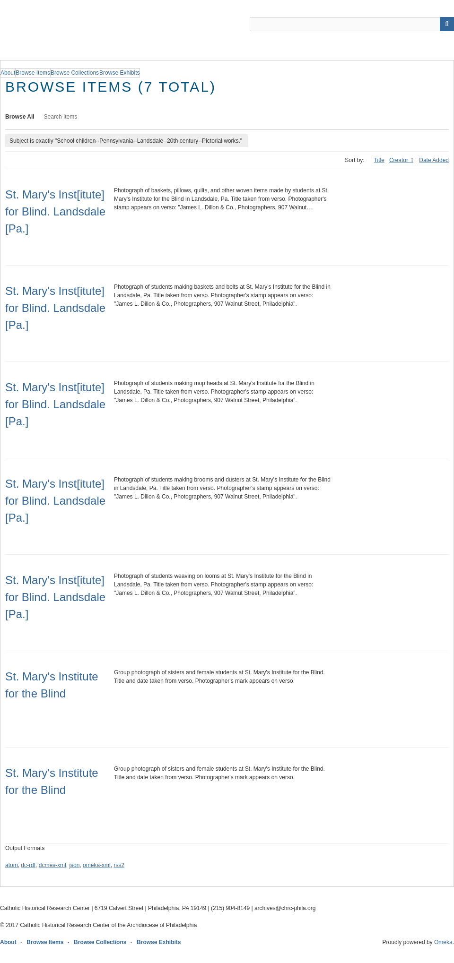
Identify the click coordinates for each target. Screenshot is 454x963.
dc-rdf (28, 865)
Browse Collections (100, 942)
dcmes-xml (52, 865)
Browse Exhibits (159, 942)
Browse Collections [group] (75, 72)
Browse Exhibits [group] (119, 72)
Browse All (20, 116)
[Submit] (447, 24)
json (74, 865)
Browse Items (44, 942)
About (8, 942)
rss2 (119, 865)
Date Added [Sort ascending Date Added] (434, 160)
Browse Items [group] (33, 72)
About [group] (7, 72)
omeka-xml (97, 865)
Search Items (61, 116)
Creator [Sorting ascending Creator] (399, 160)
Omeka (443, 942)
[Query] (352, 24)
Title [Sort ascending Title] (379, 160)
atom (11, 865)
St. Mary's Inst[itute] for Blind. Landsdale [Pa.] (55, 211)
